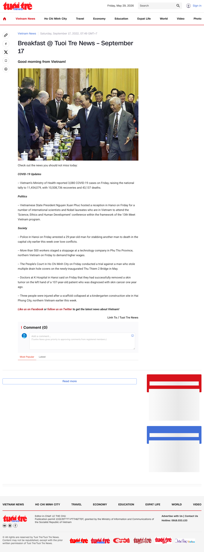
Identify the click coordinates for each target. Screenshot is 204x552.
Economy (99, 19)
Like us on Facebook (30, 309)
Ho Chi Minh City (55, 19)
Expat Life (144, 19)
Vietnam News (25, 19)
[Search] (160, 6)
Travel (80, 19)
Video (180, 19)
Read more (70, 381)
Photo (197, 19)
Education (121, 19)
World (164, 19)
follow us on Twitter (59, 309)
